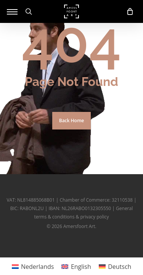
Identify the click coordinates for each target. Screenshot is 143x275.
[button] (12, 11)
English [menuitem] (81, 266)
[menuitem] (33, 266)
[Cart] (127, 11)
